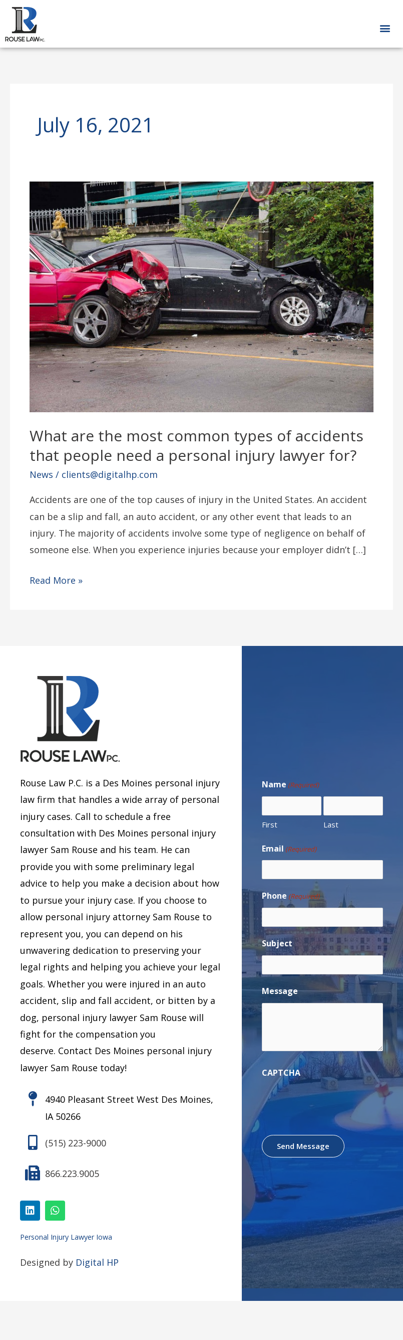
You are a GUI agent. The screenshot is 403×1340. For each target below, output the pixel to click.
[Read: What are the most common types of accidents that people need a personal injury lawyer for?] (202, 296)
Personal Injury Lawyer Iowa (66, 1237)
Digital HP (97, 1262)
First (269, 824)
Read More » (56, 579)
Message (280, 990)
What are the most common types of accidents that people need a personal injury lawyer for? (196, 445)
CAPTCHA (281, 1072)
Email (289, 849)
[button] (384, 28)
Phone (290, 896)
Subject (277, 943)
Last (330, 824)
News (41, 474)
